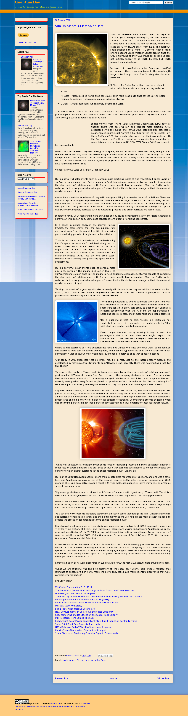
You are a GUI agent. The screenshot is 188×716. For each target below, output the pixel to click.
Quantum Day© (38, 703)
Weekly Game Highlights (28, 214)
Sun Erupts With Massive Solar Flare (75, 608)
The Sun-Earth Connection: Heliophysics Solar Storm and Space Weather (94, 590)
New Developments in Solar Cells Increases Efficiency (84, 611)
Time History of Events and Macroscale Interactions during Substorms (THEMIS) (98, 596)
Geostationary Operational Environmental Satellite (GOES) (87, 602)
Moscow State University (68, 605)
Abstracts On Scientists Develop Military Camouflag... (31, 197)
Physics (80, 660)
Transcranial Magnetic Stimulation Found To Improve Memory (35, 147)
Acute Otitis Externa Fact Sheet (30, 210)
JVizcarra (55, 703)
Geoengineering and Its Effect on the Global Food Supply (86, 615)
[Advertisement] (94, 11)
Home (113, 678)
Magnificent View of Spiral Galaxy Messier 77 (38, 62)
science (89, 660)
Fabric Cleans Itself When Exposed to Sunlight (80, 630)
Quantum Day (27, 2)
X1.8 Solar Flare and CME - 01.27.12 (73, 587)
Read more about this (27, 42)
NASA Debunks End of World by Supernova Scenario (83, 627)
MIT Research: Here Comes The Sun (74, 617)
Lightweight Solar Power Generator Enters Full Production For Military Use (96, 621)
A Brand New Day (25, 126)
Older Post (164, 678)
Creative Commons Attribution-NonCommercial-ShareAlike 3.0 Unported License (52, 706)
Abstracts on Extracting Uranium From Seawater (28, 204)
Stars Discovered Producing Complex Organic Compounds (86, 633)
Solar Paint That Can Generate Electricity (77, 624)
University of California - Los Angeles (75, 593)
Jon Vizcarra (73, 655)
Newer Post (62, 678)
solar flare (100, 660)
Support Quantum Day (27, 192)
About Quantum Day (26, 188)
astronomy (69, 660)
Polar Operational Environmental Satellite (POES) (82, 599)
